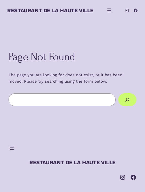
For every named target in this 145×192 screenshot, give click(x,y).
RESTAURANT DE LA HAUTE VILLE (50, 10)
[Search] (127, 99)
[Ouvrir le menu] (109, 10)
